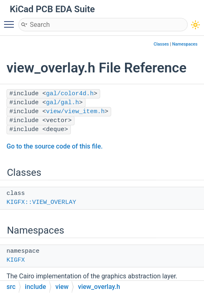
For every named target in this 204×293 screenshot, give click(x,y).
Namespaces (184, 44)
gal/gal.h (62, 102)
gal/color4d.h (70, 93)
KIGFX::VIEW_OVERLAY (41, 202)
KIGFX (16, 260)
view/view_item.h (75, 111)
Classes (161, 44)
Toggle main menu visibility (11, 21)
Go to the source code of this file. (55, 146)
